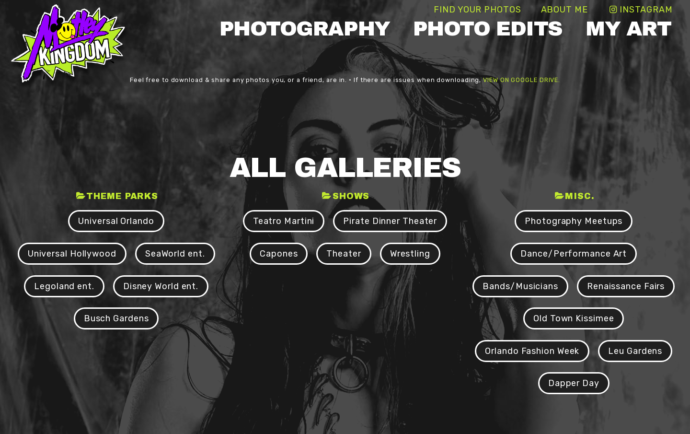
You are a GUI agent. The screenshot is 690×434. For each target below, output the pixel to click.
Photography (304, 28)
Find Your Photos (477, 9)
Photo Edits (488, 28)
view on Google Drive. (521, 79)
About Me (564, 9)
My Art (628, 28)
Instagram (646, 9)
